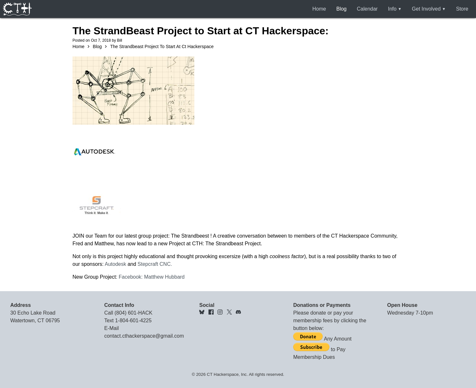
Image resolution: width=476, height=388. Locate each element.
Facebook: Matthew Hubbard (151, 277)
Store (462, 9)
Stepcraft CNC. (155, 264)
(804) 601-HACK (133, 313)
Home (319, 9)
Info (392, 9)
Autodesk (115, 264)
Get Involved (426, 9)
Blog (341, 9)
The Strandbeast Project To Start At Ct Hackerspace (162, 46)
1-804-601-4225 (133, 320)
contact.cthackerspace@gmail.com (144, 336)
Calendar (367, 9)
